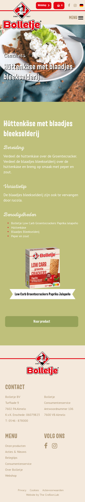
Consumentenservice (18, 464)
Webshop (43, 5)
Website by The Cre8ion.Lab (42, 494)
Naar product (41, 321)
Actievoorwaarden (53, 490)
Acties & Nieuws (15, 452)
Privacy (22, 490)
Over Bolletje (14, 469)
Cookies (34, 490)
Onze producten (15, 446)
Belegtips (11, 457)
